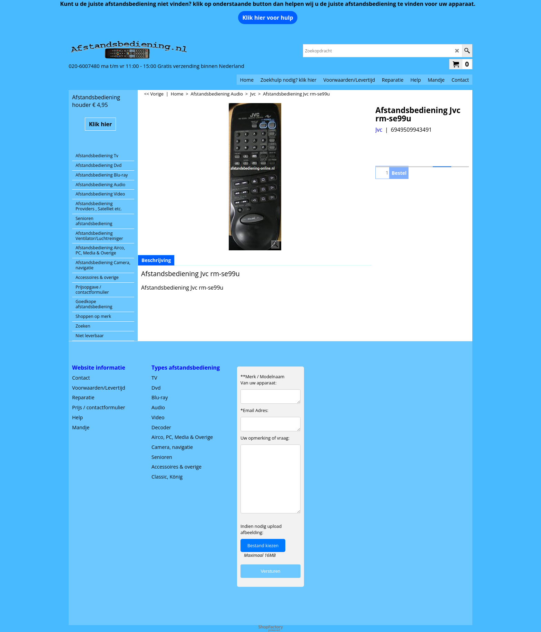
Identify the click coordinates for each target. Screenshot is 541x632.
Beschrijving (156, 260)
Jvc (378, 129)
